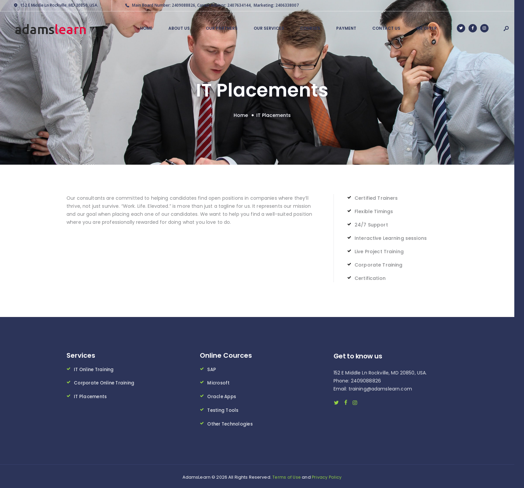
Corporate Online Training (106, 381)
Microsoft (219, 381)
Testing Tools (224, 408)
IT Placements (91, 395)
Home (241, 115)
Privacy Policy (327, 475)
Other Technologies (232, 422)
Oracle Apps (223, 395)
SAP (211, 368)
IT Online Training (95, 368)
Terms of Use (286, 475)
